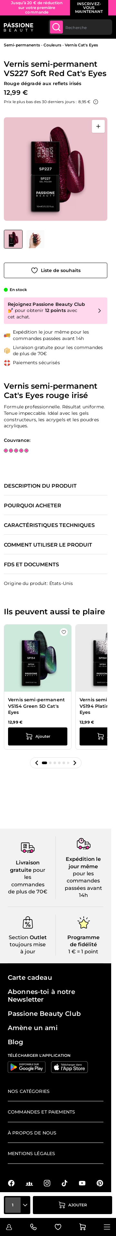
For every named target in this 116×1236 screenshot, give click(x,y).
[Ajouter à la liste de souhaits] (55, 270)
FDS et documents (31, 564)
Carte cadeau (30, 977)
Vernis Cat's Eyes (81, 45)
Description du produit (40, 486)
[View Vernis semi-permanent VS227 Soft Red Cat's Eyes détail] (35, 239)
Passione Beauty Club (44, 1013)
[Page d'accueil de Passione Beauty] (18, 27)
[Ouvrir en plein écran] (98, 126)
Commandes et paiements (41, 1112)
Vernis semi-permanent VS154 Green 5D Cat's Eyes (36, 706)
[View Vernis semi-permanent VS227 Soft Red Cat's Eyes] (13, 239)
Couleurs (52, 45)
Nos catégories (29, 1091)
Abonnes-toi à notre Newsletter (41, 995)
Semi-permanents (22, 45)
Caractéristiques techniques (49, 525)
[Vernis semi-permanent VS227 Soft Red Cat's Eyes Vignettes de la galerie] (24, 239)
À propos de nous (32, 1133)
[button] (37, 763)
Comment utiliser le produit (48, 545)
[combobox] (80, 27)
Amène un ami (33, 1028)
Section (18, 937)
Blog (16, 1042)
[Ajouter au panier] (72, 1205)
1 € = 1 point (83, 952)
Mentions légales (31, 1153)
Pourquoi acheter (32, 505)
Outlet (37, 937)
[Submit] (56, 27)
